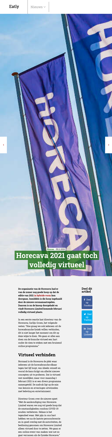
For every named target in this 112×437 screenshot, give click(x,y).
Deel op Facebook (88, 302)
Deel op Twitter (88, 317)
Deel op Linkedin (88, 331)
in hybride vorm (42, 295)
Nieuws (37, 7)
